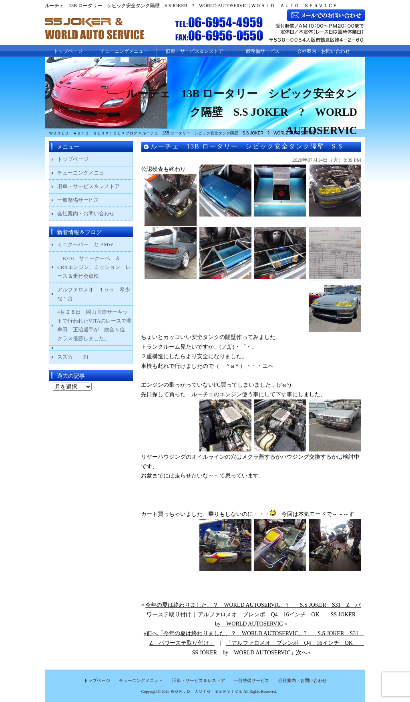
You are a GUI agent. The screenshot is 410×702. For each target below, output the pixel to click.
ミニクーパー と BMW (85, 244)
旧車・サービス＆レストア (194, 51)
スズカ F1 (78, 357)
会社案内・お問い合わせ (323, 51)
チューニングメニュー (124, 51)
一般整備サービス (260, 51)
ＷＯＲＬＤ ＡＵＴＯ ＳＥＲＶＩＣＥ (207, 691)
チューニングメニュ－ (83, 173)
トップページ (68, 51)
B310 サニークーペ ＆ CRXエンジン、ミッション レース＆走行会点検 (94, 267)
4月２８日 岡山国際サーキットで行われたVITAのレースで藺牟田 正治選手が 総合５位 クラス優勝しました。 (94, 325)
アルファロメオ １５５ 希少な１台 (93, 294)
